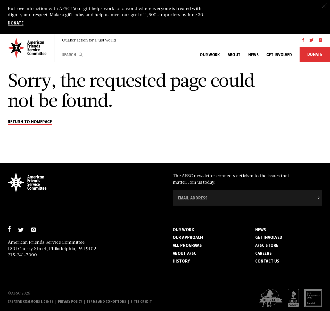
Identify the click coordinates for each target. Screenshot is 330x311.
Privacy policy (70, 302)
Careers (263, 253)
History (181, 261)
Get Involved (268, 237)
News (260, 229)
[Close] (324, 5)
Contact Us (267, 261)
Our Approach (188, 237)
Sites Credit (141, 302)
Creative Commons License (30, 302)
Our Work (183, 229)
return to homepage (30, 122)
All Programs (187, 245)
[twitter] (311, 40)
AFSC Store (266, 245)
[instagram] (320, 40)
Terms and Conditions (106, 302)
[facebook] (303, 40)
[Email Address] (247, 198)
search (81, 54)
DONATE (15, 23)
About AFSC (184, 253)
